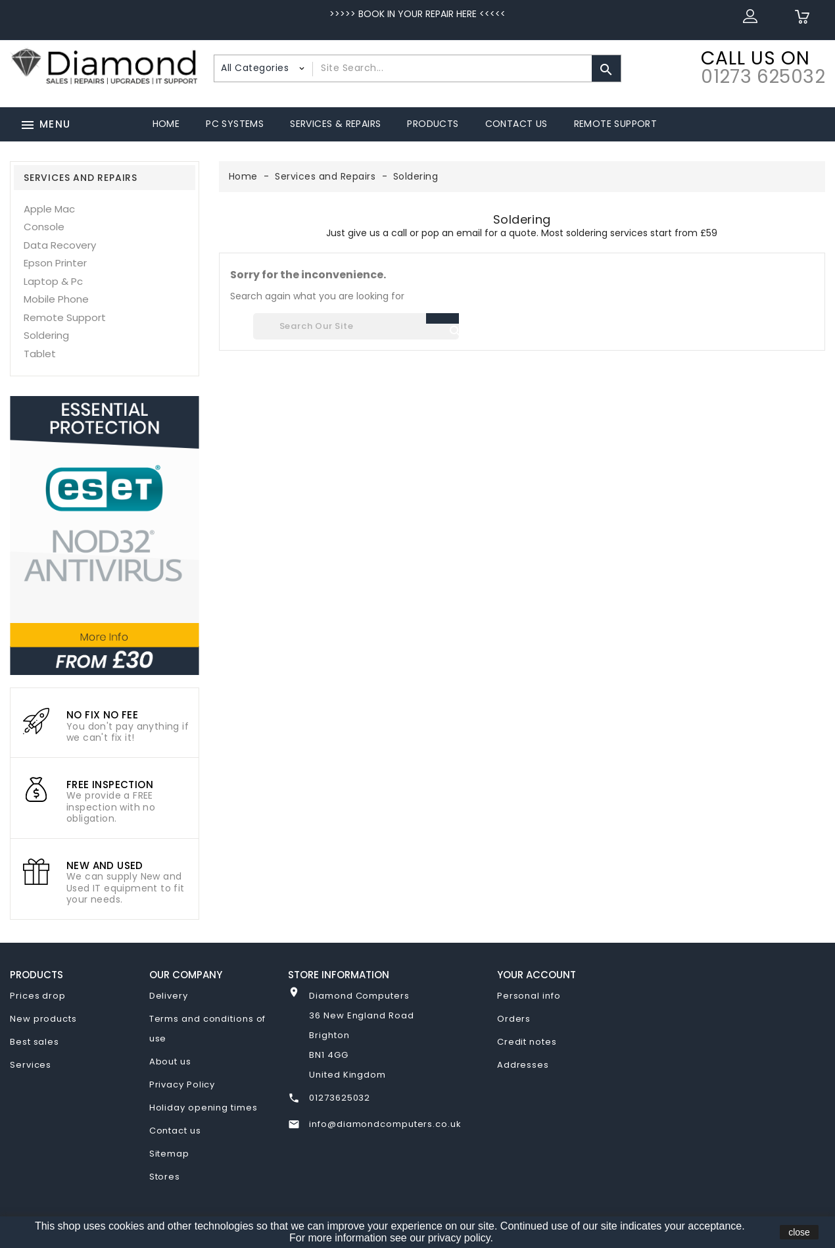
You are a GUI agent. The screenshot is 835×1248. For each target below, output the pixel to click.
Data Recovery (60, 245)
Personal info (529, 995)
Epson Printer (55, 263)
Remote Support (615, 123)
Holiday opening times (203, 1107)
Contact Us (516, 123)
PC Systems (235, 123)
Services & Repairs (335, 123)
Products (432, 123)
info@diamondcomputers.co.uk (385, 1124)
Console (44, 227)
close (799, 1232)
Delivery (168, 995)
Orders (514, 1018)
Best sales (34, 1042)
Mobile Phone (56, 299)
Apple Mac (49, 209)
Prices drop (38, 995)
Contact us (175, 1130)
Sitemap (169, 1153)
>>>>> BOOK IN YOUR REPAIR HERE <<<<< (417, 13)
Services (30, 1065)
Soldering (46, 335)
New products (43, 1018)
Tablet (40, 354)
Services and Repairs (80, 177)
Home (166, 123)
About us (170, 1061)
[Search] (356, 326)
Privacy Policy (182, 1084)
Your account (536, 975)
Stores (164, 1176)
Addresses (523, 1065)
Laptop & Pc (53, 281)
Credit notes (527, 1042)
